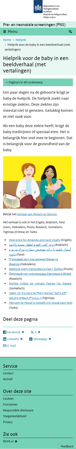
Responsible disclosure (18, 410)
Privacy (8, 422)
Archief (8, 379)
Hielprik (21, 40)
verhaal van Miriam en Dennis (37, 214)
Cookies (8, 398)
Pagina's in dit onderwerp (26, 82)
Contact (8, 373)
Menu (13, 31)
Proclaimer (10, 404)
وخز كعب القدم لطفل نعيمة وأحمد (31, 245)
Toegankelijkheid (14, 416)
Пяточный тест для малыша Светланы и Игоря (40, 274)
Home (7, 40)
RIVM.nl (19, 441)
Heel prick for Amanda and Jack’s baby (34, 240)
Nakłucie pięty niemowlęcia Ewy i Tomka (36, 269)
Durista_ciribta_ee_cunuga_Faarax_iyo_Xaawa (40, 283)
